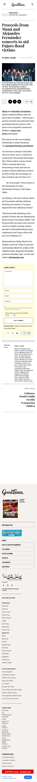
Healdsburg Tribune (8, 675)
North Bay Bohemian (5, 625)
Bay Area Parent (5, 640)
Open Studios (6, 651)
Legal (4, 719)
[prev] (3, 15)
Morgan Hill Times (8, 687)
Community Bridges (20, 326)
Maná (4, 111)
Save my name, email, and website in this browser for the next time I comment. (18, 308)
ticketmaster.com (16, 257)
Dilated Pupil (6, 645)
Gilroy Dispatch (7, 672)
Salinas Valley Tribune (9, 693)
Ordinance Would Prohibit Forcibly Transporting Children (27, 399)
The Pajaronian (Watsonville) (12, 696)
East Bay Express (5, 607)
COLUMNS (6, 549)
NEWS (4, 540)
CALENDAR (6, 562)
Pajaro (13, 328)
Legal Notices (4, 727)
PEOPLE (5, 558)
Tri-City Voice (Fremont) (10, 699)
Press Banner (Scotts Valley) (12, 690)
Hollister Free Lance (9, 678)
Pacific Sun (6, 630)
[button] (32, 4)
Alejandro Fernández (21, 111)
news (8, 328)
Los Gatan (5, 684)
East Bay (5, 648)
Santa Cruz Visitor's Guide (7, 661)
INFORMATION (7, 525)
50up (3, 636)
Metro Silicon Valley (6, 619)
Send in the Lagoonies (18, 15)
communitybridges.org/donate (19, 146)
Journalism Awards (8, 760)
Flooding (29, 326)
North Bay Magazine (5, 655)
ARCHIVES (27, 501)
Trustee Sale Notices (6, 747)
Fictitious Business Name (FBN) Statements (6, 733)
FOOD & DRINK (7, 554)
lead (5, 328)
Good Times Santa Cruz (6, 613)
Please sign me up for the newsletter (16, 313)
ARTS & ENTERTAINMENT (11, 545)
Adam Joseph (10, 58)
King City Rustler (7, 681)
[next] (6, 15)
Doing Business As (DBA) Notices (6, 741)
